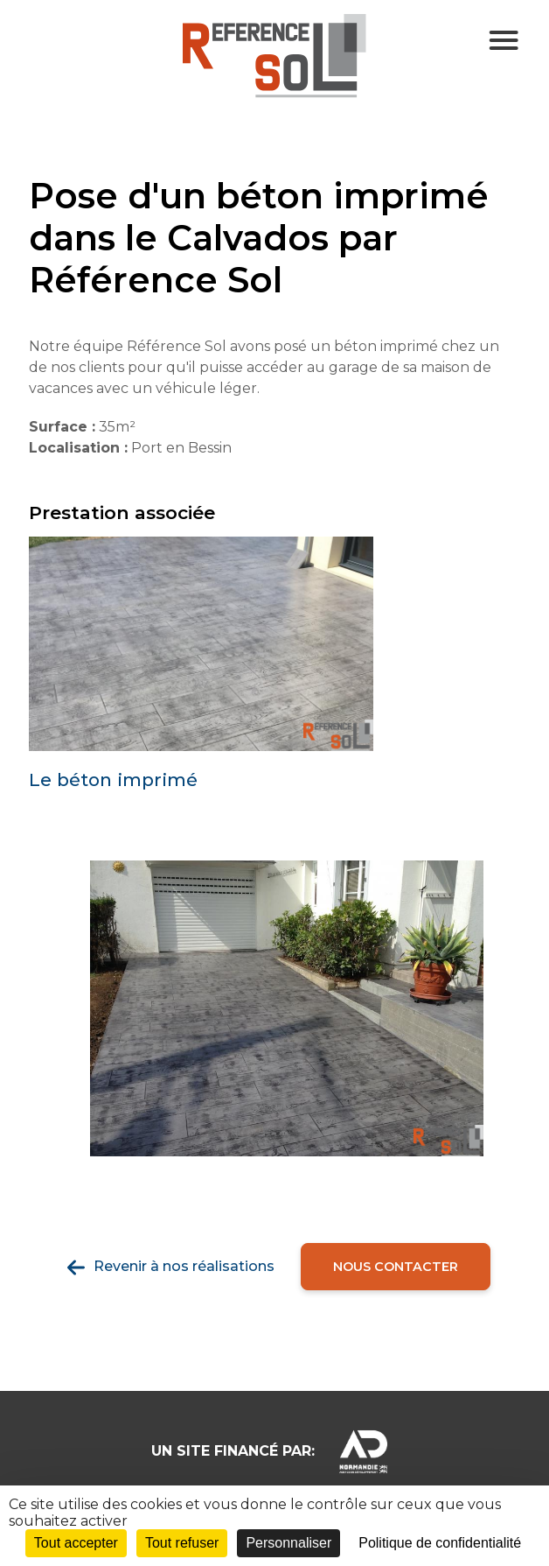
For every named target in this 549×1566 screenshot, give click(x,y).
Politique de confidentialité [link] (439, 1542)
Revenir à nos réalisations (184, 1266)
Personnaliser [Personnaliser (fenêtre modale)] (288, 1542)
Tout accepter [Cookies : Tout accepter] (76, 1542)
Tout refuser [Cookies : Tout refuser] (182, 1542)
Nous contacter (395, 1267)
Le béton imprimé (113, 779)
